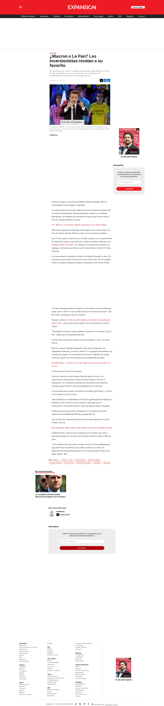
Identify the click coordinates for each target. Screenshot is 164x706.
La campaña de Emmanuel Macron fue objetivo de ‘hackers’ (82, 495)
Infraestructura (52, 680)
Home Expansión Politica (28, 647)
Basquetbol (80, 672)
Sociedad (22, 679)
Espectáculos (24, 684)
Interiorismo (51, 684)
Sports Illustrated (82, 664)
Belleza (22, 692)
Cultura (50, 643)
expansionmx (77, 704)
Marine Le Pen (69, 463)
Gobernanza (51, 693)
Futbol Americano (82, 670)
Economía (68, 16)
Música (50, 668)
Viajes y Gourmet (25, 694)
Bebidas (79, 686)
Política (56, 16)
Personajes (80, 690)
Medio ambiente (53, 689)
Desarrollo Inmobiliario (56, 678)
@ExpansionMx (65, 515)
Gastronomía (80, 684)
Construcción (52, 676)
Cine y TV (51, 666)
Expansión (23, 643)
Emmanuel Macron (55, 463)
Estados (22, 675)
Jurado (78, 696)
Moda (21, 690)
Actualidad (79, 655)
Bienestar (79, 692)
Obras (110, 16)
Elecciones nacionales (83, 463)
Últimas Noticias (28, 16)
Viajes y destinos (82, 688)
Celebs (50, 653)
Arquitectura (52, 682)
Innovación (80, 645)
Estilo (49, 660)
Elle (48, 647)
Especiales (80, 661)
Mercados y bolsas (93, 460)
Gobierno (22, 667)
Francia (64, 460)
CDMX (21, 673)
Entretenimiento (53, 662)
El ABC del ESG (81, 647)
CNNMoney (60, 511)
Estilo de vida (52, 655)
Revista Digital (138, 7)
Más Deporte (80, 674)
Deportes (50, 664)
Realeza (22, 686)
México (22, 669)
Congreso (23, 671)
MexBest (79, 682)
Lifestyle (79, 676)
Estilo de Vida (81, 694)
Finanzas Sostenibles (84, 643)
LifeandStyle (24, 661)
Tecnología (98, 16)
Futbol (78, 666)
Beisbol (78, 668)
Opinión (22, 677)
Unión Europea (80, 460)
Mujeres (130, 16)
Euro (70, 460)
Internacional (83, 16)
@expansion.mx (84, 703)
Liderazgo (79, 657)
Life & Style (51, 658)
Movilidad (51, 695)
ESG (120, 16)
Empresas (44, 16)
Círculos (22, 688)
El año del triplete (129, 157)
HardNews (97, 463)
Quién (21, 682)
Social (49, 691)
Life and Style (144, 16)
